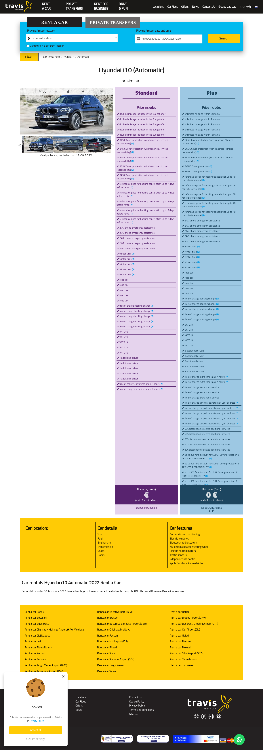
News (195, 6)
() (132, 143)
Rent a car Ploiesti (180, 647)
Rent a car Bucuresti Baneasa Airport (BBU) (122, 623)
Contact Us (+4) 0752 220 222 (219, 6)
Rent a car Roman (34, 653)
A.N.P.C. (133, 713)
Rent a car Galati (179, 635)
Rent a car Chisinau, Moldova (113, 629)
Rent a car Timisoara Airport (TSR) (43, 671)
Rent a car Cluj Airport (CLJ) (185, 629)
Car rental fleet (51, 56)
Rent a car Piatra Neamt (38, 647)
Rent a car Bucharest (36, 623)
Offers (184, 6)
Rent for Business (101, 4)
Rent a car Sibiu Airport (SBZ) (186, 653)
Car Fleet (172, 6)
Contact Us (135, 697)
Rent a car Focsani (107, 635)
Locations (158, 6)
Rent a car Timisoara (182, 665)
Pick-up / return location (41, 31)
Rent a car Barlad (180, 612)
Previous (19, 144)
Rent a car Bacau (34, 612)
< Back (28, 56)
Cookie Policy (136, 701)
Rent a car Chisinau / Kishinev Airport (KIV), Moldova (54, 629)
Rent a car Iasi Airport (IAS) (112, 641)
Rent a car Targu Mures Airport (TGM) (45, 665)
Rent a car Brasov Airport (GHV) (188, 617)
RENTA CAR (46, 4)
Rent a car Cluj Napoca (37, 635)
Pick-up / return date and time (153, 31)
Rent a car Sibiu (106, 653)
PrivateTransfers (74, 4)
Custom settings (35, 738)
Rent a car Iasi (32, 641)
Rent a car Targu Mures (183, 659)
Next (112, 144)
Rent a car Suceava (35, 659)
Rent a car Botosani (35, 617)
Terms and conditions (141, 709)
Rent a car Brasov (107, 617)
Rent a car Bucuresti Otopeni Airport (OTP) (194, 623)
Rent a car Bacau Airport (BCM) (115, 612)
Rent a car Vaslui (106, 671)
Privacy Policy (137, 705)
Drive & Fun (123, 4)
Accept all (35, 730)
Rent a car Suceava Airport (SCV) (115, 659)
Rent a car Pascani (180, 641)
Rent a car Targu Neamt (111, 665)
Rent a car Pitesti (107, 647)
